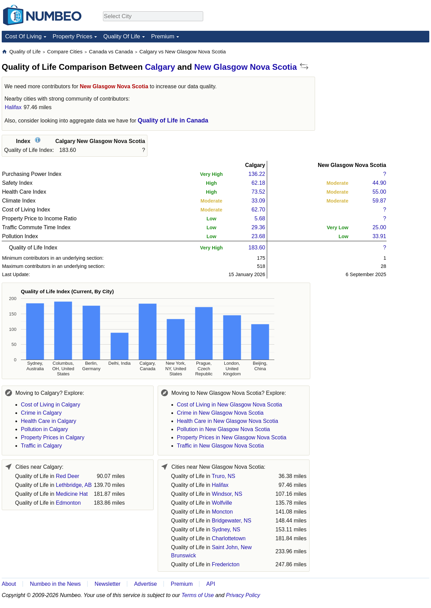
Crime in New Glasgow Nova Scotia (220, 413)
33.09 (258, 201)
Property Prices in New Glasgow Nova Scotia (231, 437)
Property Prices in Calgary (52, 437)
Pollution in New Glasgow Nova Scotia (223, 429)
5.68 (259, 218)
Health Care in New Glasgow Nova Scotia (227, 421)
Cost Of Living (23, 36)
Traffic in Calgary (41, 446)
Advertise (145, 584)
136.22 (256, 174)
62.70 (258, 209)
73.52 (258, 192)
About (9, 584)
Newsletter (108, 584)
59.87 (379, 201)
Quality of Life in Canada (173, 120)
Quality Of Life (121, 36)
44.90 (379, 183)
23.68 (258, 236)
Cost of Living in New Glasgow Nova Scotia (229, 405)
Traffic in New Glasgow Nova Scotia (220, 446)
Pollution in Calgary (44, 429)
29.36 (258, 227)
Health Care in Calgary (48, 421)
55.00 (379, 192)
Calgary (160, 67)
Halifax (13, 107)
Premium (162, 36)
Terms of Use (198, 595)
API (210, 584)
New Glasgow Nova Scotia (245, 67)
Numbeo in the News (55, 584)
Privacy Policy (243, 595)
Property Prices (72, 36)
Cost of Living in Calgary (50, 405)
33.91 (379, 236)
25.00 (379, 227)
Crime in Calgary (41, 413)
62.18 (258, 183)
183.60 (256, 247)
